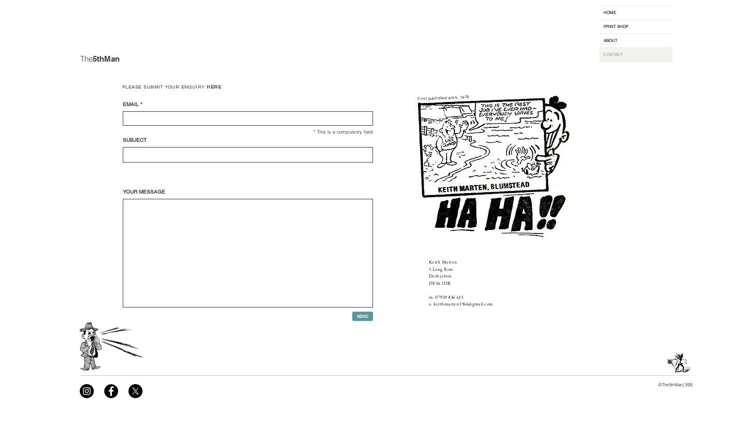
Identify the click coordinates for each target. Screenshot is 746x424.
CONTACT (613, 54)
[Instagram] (87, 391)
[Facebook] (111, 391)
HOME (610, 12)
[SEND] (362, 316)
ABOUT (611, 40)
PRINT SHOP (616, 26)
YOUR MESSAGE (144, 192)
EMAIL (131, 104)
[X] (135, 391)
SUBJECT (135, 140)
